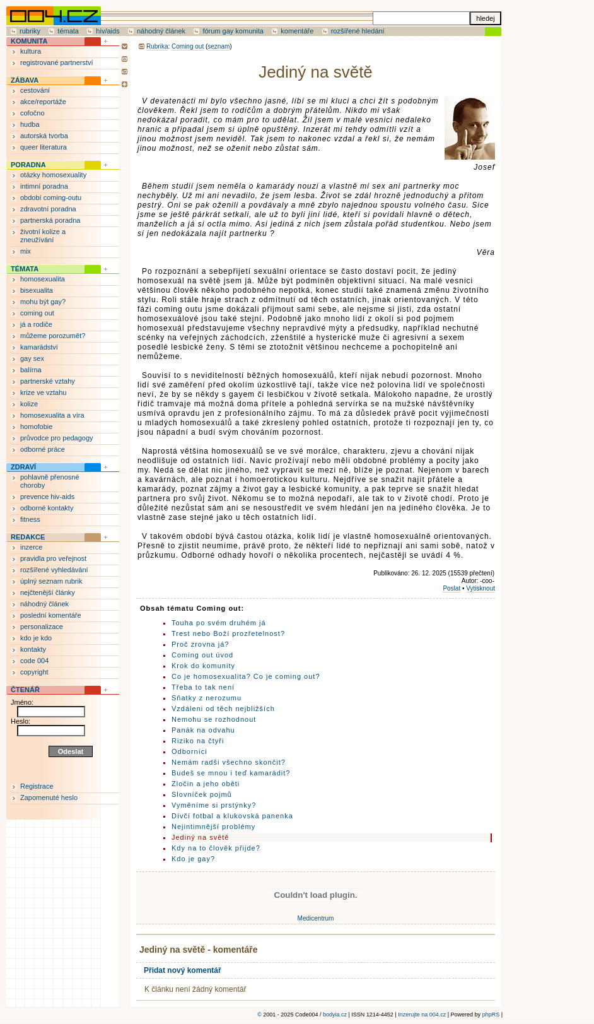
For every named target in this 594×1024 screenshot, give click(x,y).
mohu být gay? (43, 301)
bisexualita (36, 290)
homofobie (36, 426)
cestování (35, 90)
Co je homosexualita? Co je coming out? (246, 676)
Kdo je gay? (193, 858)
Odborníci (189, 751)
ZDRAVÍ (23, 467)
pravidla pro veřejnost (53, 558)
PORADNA (28, 164)
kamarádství (39, 347)
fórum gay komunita (233, 31)
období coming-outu (50, 197)
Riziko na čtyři (198, 740)
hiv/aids (107, 31)
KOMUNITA (29, 41)
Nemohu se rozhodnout (214, 719)
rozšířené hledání (358, 31)
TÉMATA (24, 269)
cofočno (32, 113)
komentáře (297, 31)
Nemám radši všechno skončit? (229, 762)
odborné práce (42, 449)
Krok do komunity (203, 665)
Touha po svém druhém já (219, 623)
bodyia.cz (335, 1014)
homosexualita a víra (52, 415)
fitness (30, 519)
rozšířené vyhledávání (54, 570)
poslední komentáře (50, 615)
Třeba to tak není (203, 687)
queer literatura (43, 147)
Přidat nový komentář (182, 970)
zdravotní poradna (48, 209)
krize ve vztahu (43, 392)
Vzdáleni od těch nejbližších (223, 708)
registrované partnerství (56, 62)
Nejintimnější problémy (213, 826)
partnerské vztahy (47, 381)
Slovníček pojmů (202, 794)
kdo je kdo (36, 638)
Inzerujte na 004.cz (422, 1014)
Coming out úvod (202, 655)
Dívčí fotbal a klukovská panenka (232, 816)
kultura (30, 51)
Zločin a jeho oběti (206, 783)
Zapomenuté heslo (49, 797)
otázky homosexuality (53, 175)
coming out (37, 313)
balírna (31, 370)
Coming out (188, 46)
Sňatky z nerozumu (207, 698)
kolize (29, 404)
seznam (218, 46)
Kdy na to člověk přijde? (216, 848)
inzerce (31, 547)
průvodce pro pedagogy (56, 438)
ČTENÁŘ (25, 689)
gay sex (32, 358)
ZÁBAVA (24, 80)
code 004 (34, 660)
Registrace (37, 786)
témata (68, 31)
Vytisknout (480, 588)
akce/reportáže (43, 101)
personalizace (41, 626)
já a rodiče (36, 324)
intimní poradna (44, 186)
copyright (34, 672)
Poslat (451, 588)
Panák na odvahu (203, 730)
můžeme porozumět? (52, 335)
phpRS (491, 1014)
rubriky (30, 31)
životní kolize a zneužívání (43, 236)
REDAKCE (28, 537)
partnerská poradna (50, 220)
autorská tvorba (44, 135)
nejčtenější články (47, 592)
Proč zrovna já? (200, 644)
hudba (30, 124)
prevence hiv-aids (47, 496)
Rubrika (157, 46)
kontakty (33, 649)
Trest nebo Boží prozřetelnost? (228, 633)
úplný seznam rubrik (51, 581)
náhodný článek (161, 31)
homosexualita (42, 279)
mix (25, 251)
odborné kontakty (46, 508)
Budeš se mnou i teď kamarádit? (231, 773)
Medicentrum (316, 918)
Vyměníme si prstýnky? (214, 805)
